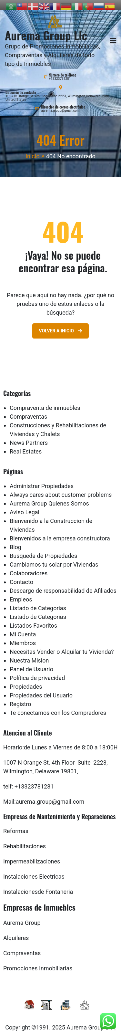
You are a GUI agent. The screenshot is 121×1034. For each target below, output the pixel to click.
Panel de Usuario (31, 663)
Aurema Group (22, 916)
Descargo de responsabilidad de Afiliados (63, 584)
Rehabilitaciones (24, 840)
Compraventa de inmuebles (45, 401)
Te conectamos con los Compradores (58, 706)
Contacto (21, 575)
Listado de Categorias (38, 602)
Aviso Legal (24, 506)
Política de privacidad (37, 671)
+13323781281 (60, 72)
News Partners (29, 436)
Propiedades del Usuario (41, 689)
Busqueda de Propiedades (43, 549)
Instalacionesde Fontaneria (38, 885)
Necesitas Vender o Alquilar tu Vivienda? (62, 645)
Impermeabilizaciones (31, 855)
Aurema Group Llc (46, 28)
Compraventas (28, 410)
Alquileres (16, 931)
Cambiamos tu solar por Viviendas (54, 558)
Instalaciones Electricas (34, 870)
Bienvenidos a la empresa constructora (60, 532)
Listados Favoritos (33, 619)
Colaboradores (28, 567)
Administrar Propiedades (42, 479)
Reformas (15, 824)
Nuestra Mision (29, 654)
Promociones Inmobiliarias (37, 962)
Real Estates (26, 445)
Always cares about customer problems (61, 488)
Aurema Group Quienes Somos (49, 497)
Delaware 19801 (56, 765)
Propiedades (26, 680)
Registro (20, 698)
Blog (15, 541)
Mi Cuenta (23, 628)
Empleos (21, 593)
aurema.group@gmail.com (60, 104)
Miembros (23, 636)
